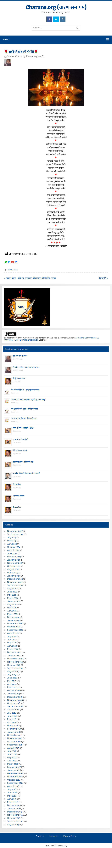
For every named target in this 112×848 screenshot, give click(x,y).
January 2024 (13, 560)
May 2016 (11, 796)
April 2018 (12, 722)
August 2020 (13, 633)
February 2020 (14, 652)
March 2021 (12, 614)
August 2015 (13, 824)
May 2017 (11, 757)
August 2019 (13, 671)
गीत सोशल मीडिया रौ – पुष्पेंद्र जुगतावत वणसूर (25, 390)
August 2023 (13, 569)
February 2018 (14, 729)
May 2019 (11, 681)
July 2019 (11, 674)
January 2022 (13, 601)
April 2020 (12, 646)
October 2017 (13, 741)
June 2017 (12, 754)
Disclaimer (54, 836)
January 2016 (13, 808)
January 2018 (13, 732)
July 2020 (11, 636)
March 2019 (12, 687)
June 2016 (12, 792)
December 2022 (15, 579)
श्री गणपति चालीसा (18, 496)
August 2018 (13, 709)
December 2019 (15, 658)
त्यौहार (15, 270)
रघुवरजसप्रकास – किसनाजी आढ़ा (23, 462)
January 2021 (13, 620)
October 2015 (13, 818)
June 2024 (12, 553)
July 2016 (11, 789)
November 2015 (15, 815)
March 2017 (12, 764)
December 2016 (15, 773)
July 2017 (11, 751)
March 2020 (13, 649)
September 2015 (15, 821)
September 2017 (15, 745)
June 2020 (12, 639)
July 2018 (11, 713)
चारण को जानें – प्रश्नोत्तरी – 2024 (23, 428)
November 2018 (15, 700)
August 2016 (13, 786)
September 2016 (15, 783)
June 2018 (12, 716)
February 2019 (14, 690)
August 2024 (13, 550)
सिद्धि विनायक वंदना (19, 378)
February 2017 (14, 767)
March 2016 (12, 802)
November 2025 (15, 531)
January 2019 (13, 693)
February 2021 (14, 617)
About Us (40, 836)
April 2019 (12, 684)
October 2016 (13, 780)
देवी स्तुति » (103, 278)
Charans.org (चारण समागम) (56, 7)
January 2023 (13, 576)
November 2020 (15, 623)
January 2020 (13, 655)
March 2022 (12, 598)
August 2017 (13, 748)
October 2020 (13, 626)
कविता (10, 270)
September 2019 (15, 668)
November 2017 (15, 738)
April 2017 (11, 760)
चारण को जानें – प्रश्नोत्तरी (20, 439)
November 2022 (15, 582)
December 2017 (14, 735)
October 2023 (13, 566)
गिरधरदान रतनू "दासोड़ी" (35, 56)
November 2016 (15, 776)
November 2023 (15, 563)
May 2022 (11, 595)
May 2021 (11, 607)
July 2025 (11, 537)
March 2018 (12, 725)
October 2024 (13, 547)
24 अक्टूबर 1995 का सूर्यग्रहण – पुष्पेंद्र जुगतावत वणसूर (28, 399)
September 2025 (15, 534)
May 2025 (11, 540)
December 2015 (14, 812)
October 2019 (13, 665)
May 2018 (11, 719)
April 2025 (12, 544)
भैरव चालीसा (17, 507)
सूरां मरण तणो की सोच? (20, 356)
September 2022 (15, 585)
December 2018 (15, 697)
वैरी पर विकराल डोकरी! (20, 450)
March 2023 (12, 572)
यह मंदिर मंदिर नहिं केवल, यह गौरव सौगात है (26, 473)
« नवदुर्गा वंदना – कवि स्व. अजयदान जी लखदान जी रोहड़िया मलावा (30, 278)
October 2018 (13, 703)
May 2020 (12, 642)
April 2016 (12, 799)
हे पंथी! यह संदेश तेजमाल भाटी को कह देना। (26, 367)
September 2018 (15, 706)
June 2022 (12, 592)
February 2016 (14, 805)
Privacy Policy (69, 836)
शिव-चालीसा (17, 484)
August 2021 (13, 604)
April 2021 (11, 611)
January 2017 (13, 770)
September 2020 (15, 630)
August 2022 (13, 588)
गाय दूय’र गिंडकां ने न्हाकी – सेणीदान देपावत (24, 409)
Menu (6, 39)
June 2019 (12, 678)
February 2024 (14, 556)
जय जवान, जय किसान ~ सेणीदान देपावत (23, 418)
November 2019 (15, 662)
